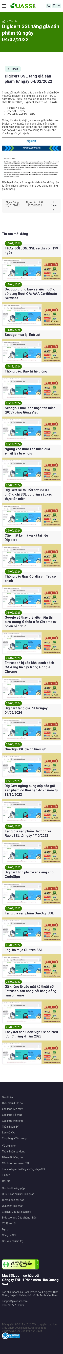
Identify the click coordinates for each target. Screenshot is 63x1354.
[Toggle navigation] (5, 6)
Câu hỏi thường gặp (13, 1188)
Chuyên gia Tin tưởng (14, 1138)
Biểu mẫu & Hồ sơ (12, 1103)
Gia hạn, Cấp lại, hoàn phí (16, 1211)
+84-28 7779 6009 (13, 1305)
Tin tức (12, 69)
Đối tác (6, 1181)
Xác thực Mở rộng (12, 1120)
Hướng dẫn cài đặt (13, 1200)
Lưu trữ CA (8, 1132)
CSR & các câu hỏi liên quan (18, 1194)
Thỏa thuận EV (10, 1126)
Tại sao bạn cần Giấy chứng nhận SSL (24, 1169)
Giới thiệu (7, 1097)
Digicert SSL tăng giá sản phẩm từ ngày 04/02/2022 (30, 32)
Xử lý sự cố (8, 1223)
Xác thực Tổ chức (12, 1114)
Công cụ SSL (9, 1235)
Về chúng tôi (9, 1145)
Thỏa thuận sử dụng (13, 1151)
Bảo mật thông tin (12, 1157)
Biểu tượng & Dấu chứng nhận (19, 1217)
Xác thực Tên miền (12, 1109)
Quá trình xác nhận (12, 1205)
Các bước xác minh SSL (16, 1163)
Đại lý (5, 1229)
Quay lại (53, 205)
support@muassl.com (15, 1301)
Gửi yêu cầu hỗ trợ (12, 1241)
